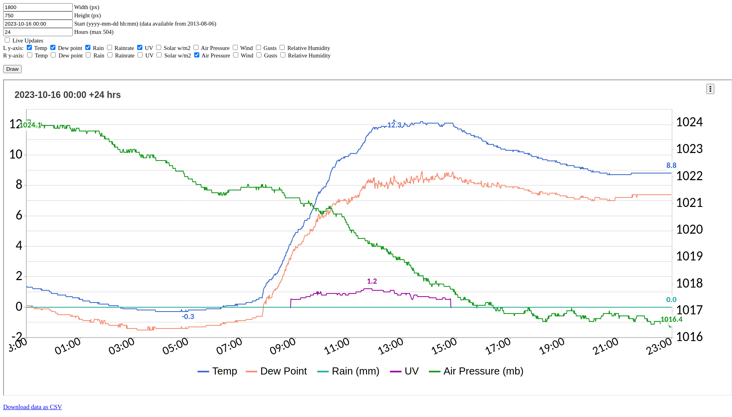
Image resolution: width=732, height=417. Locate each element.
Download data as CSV (32, 407)
